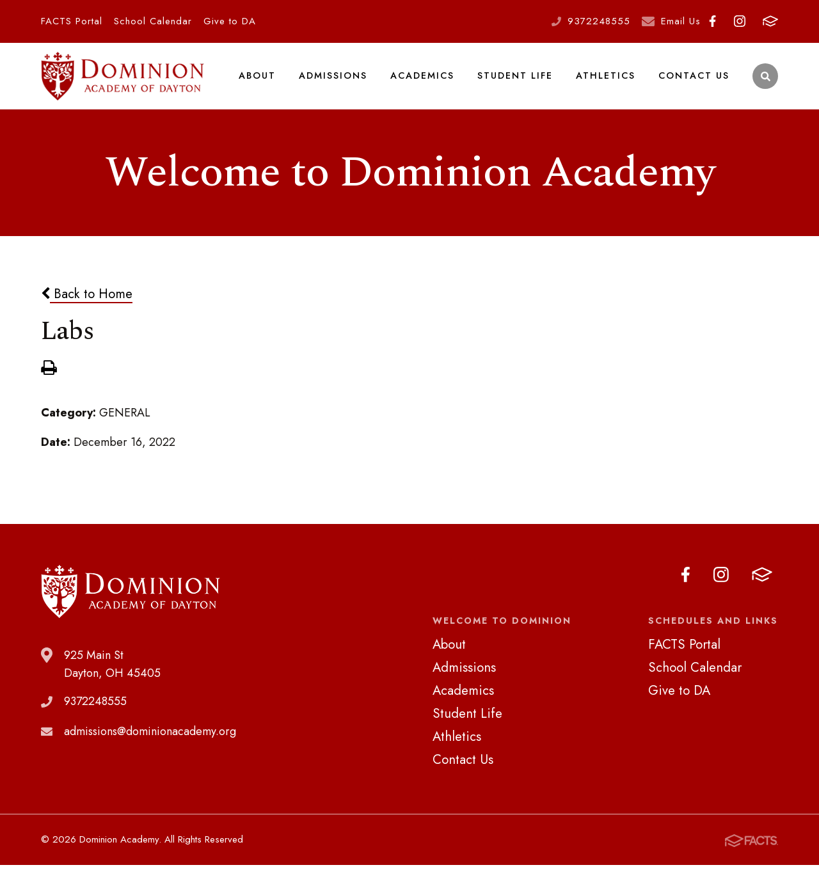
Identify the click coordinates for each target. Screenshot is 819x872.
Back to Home (86, 301)
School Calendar (153, 21)
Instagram (739, 21)
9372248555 (599, 21)
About (257, 79)
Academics (423, 79)
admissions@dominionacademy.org (150, 739)
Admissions (333, 79)
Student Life (515, 79)
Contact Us (693, 79)
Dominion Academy (123, 80)
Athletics (605, 79)
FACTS (770, 21)
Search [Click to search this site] (765, 80)
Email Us (681, 21)
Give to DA (229, 21)
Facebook (712, 21)
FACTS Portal (71, 21)
